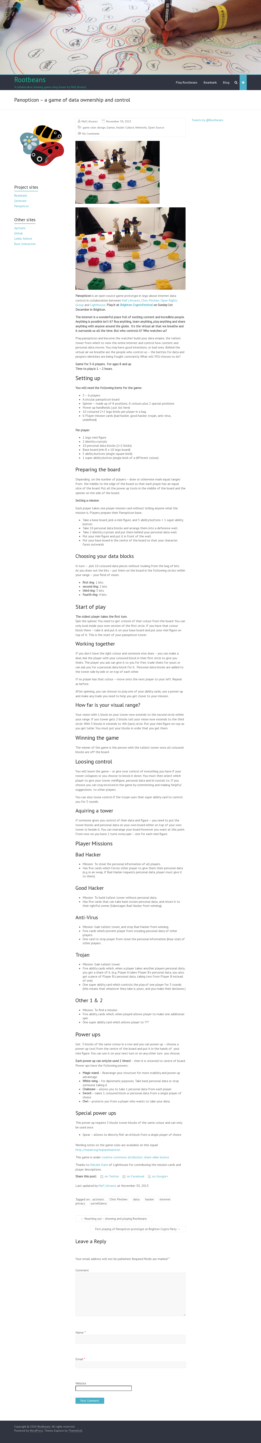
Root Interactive (25, 244)
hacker (149, 1199)
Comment (82, 1270)
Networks (141, 127)
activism (98, 1199)
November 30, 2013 (118, 121)
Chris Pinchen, (151, 300)
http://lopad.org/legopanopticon (97, 1150)
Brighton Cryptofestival (136, 305)
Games (111, 127)
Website (80, 1383)
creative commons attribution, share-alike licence (135, 1157)
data (136, 1199)
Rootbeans (30, 79)
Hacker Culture (125, 127)
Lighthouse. (98, 305)
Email (80, 1359)
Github (18, 233)
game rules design (94, 127)
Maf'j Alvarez (90, 121)
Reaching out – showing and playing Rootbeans (114, 1219)
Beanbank (210, 82)
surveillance (99, 1203)
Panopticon (21, 206)
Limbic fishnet (23, 239)
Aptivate (19, 228)
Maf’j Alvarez (131, 300)
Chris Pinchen (118, 1199)
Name (80, 1332)
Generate (20, 201)
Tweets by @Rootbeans (207, 120)
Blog (226, 82)
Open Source (156, 127)
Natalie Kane (99, 1165)
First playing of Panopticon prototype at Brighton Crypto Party (137, 1229)
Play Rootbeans (186, 82)
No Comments (91, 133)
